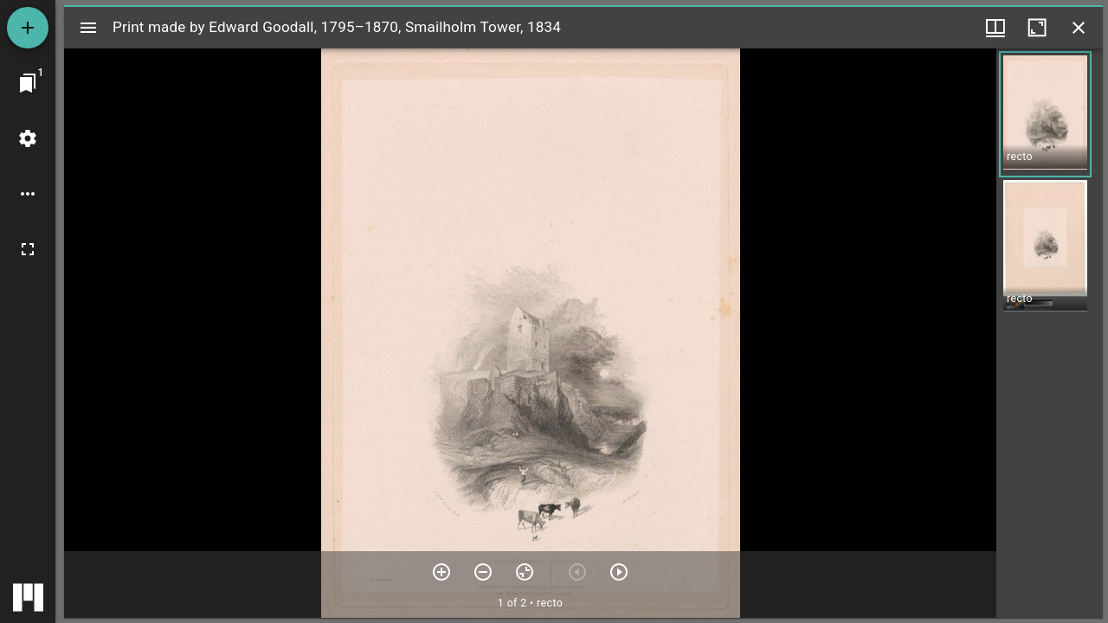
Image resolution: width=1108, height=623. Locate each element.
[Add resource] (27, 27)
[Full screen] (27, 249)
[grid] (1049, 333)
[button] (1045, 114)
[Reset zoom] (524, 572)
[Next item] (619, 572)
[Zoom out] (483, 572)
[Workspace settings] (27, 138)
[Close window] (1078, 27)
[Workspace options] (27, 194)
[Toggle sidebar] (88, 27)
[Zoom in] (441, 572)
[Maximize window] (1037, 27)
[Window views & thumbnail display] (995, 27)
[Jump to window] (27, 83)
